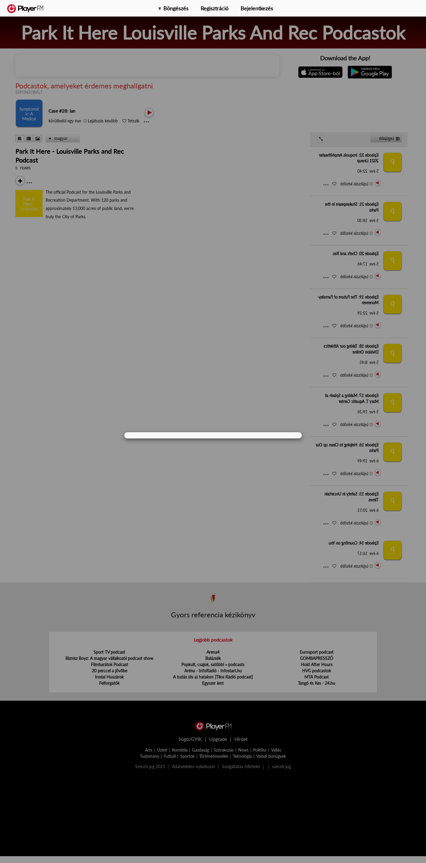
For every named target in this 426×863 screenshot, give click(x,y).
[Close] (290, 436)
